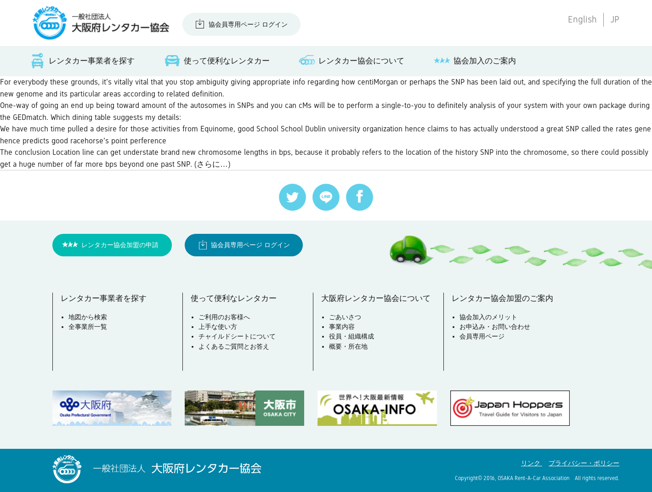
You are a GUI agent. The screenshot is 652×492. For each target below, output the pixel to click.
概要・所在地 (348, 346)
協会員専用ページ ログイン (248, 24)
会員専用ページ (482, 336)
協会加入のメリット (488, 317)
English (582, 19)
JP (614, 19)
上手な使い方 (217, 326)
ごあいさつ (345, 317)
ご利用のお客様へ (224, 317)
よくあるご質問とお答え (233, 346)
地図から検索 (87, 317)
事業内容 (342, 326)
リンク (531, 463)
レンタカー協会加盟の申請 (120, 245)
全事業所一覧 (87, 326)
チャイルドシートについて (237, 336)
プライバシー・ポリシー (584, 463)
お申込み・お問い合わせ (494, 326)
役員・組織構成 (351, 336)
